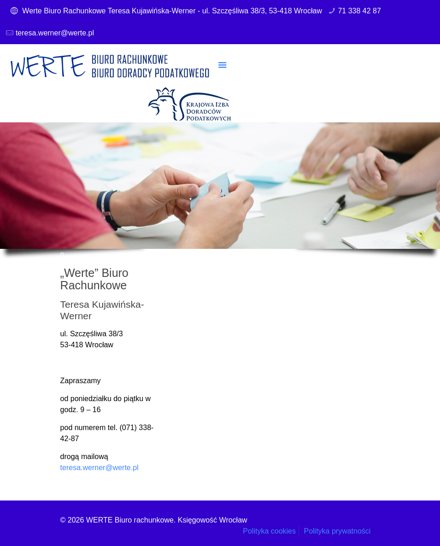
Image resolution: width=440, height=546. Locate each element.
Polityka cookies (269, 531)
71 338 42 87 (359, 11)
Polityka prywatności (337, 531)
